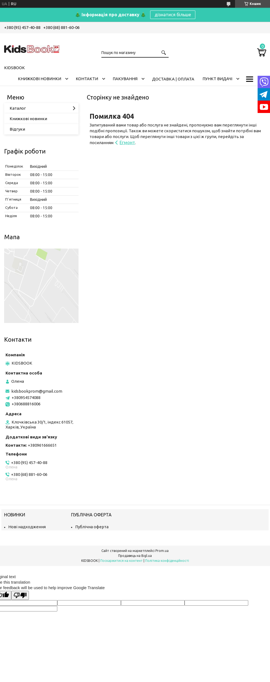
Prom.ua (162, 550)
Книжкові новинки (39, 78)
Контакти (87, 78)
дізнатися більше (173, 14)
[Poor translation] (20, 595)
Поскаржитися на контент (121, 560)
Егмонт (127, 142)
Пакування (125, 78)
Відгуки (17, 129)
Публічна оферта (92, 526)
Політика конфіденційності (167, 560)
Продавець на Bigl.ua (135, 555)
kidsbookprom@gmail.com (36, 391)
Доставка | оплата (173, 79)
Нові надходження (27, 526)
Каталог (18, 108)
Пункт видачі (217, 78)
